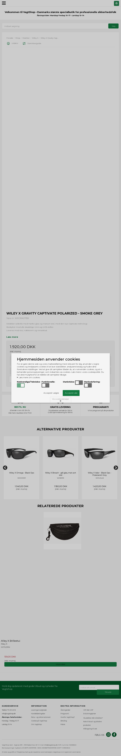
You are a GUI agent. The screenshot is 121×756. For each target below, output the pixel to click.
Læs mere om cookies (28, 377)
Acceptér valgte (51, 393)
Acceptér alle (71, 393)
